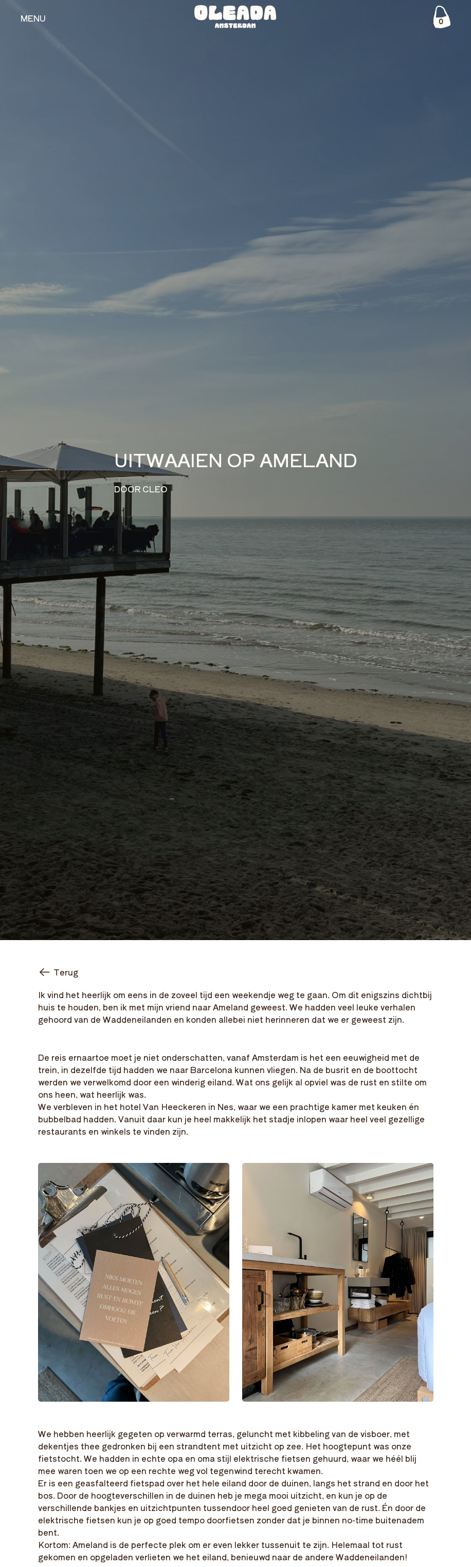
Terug (58, 972)
